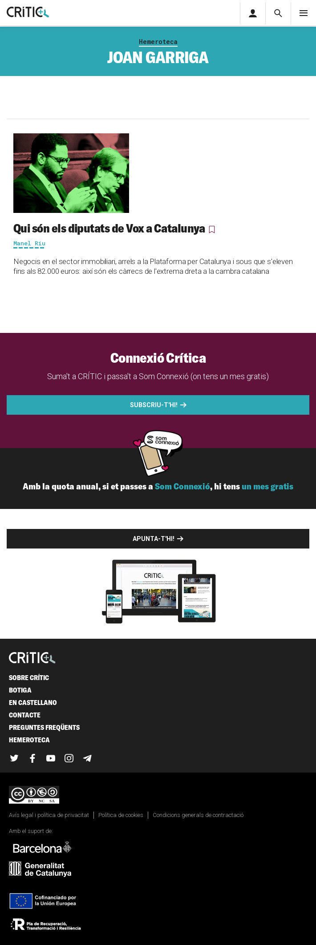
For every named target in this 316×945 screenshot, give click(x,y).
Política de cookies (120, 815)
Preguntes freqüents (44, 727)
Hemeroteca (158, 41)
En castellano (33, 702)
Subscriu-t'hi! (154, 404)
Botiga (20, 690)
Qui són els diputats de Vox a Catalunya (109, 228)
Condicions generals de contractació (198, 815)
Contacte (25, 715)
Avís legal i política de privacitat (49, 815)
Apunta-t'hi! (153, 538)
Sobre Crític (29, 677)
